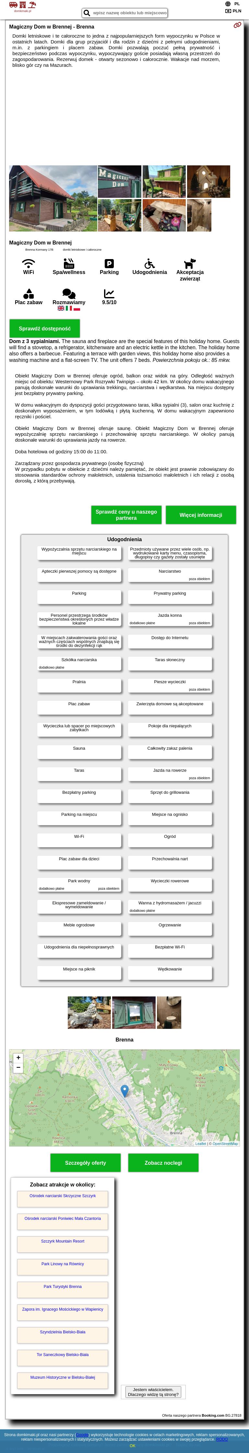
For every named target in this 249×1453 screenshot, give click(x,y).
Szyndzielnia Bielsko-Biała (62, 1332)
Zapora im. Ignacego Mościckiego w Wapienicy (62, 1309)
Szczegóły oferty (85, 1163)
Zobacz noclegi (163, 1163)
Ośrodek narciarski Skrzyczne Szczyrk (63, 1196)
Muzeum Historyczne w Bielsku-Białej (62, 1377)
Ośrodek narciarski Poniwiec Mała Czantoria (63, 1218)
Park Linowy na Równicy (63, 1264)
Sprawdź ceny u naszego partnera (126, 515)
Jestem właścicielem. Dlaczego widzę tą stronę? (153, 1392)
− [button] (18, 1068)
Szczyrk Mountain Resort (62, 1241)
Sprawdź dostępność (45, 328)
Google (82, 1435)
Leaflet (201, 1144)
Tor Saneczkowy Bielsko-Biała (63, 1354)
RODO (222, 1439)
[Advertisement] (124, 116)
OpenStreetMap (225, 1144)
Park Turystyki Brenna (63, 1286)
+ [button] (18, 1058)
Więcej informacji (201, 515)
